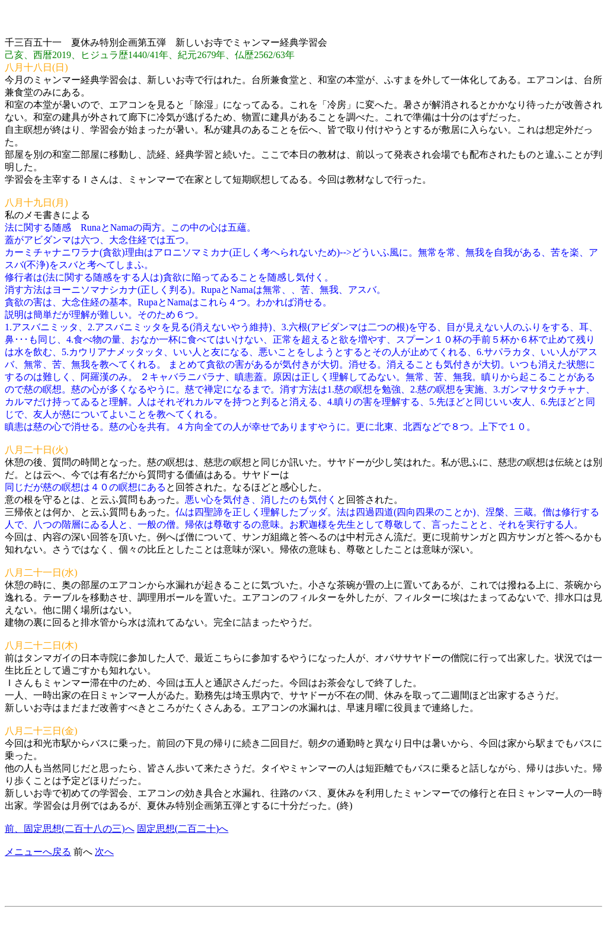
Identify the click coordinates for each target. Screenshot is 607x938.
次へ (104, 852)
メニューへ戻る (38, 852)
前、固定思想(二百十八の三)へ (70, 829)
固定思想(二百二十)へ (183, 829)
